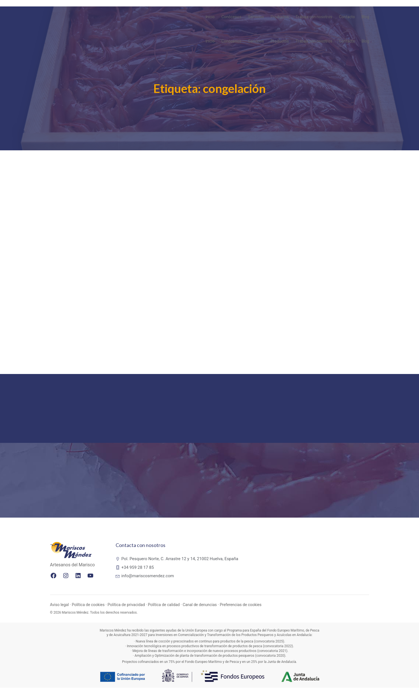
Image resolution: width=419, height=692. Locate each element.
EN (345, 6)
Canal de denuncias (200, 609)
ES (363, 6)
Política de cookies (88, 609)
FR (351, 6)
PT (357, 6)
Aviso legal (59, 609)
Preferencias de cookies (240, 609)
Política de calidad (164, 609)
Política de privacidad (126, 609)
